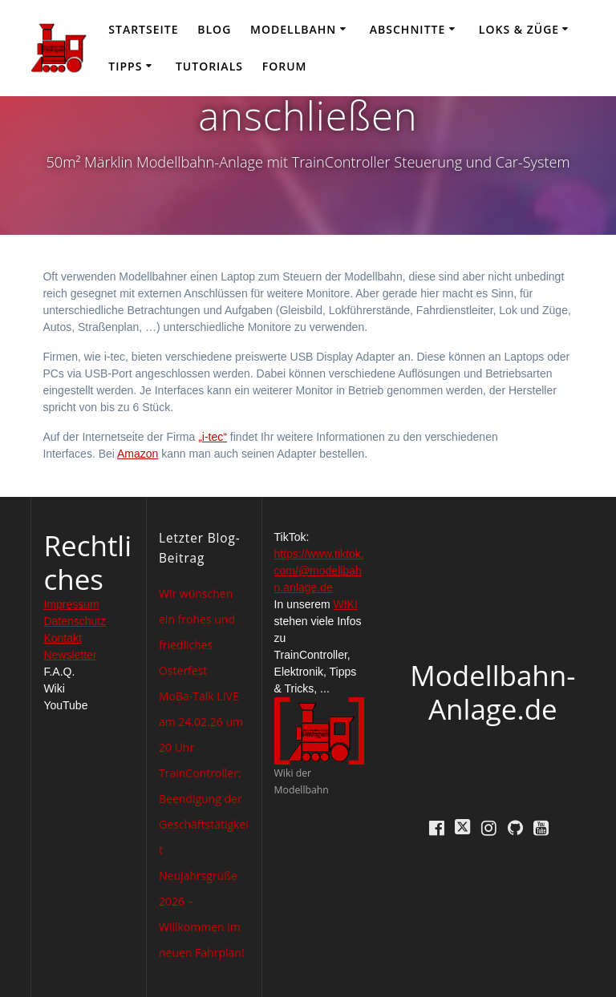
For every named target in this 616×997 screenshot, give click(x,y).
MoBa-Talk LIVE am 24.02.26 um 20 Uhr (201, 721)
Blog (214, 29)
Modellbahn (293, 29)
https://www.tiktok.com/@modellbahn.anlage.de (319, 570)
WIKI (346, 604)
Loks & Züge (519, 29)
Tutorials (209, 66)
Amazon (137, 453)
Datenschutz (74, 621)
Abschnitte (407, 29)
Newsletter (69, 654)
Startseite (143, 29)
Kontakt (62, 638)
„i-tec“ (212, 436)
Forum (284, 66)
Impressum (71, 604)
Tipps (125, 66)
